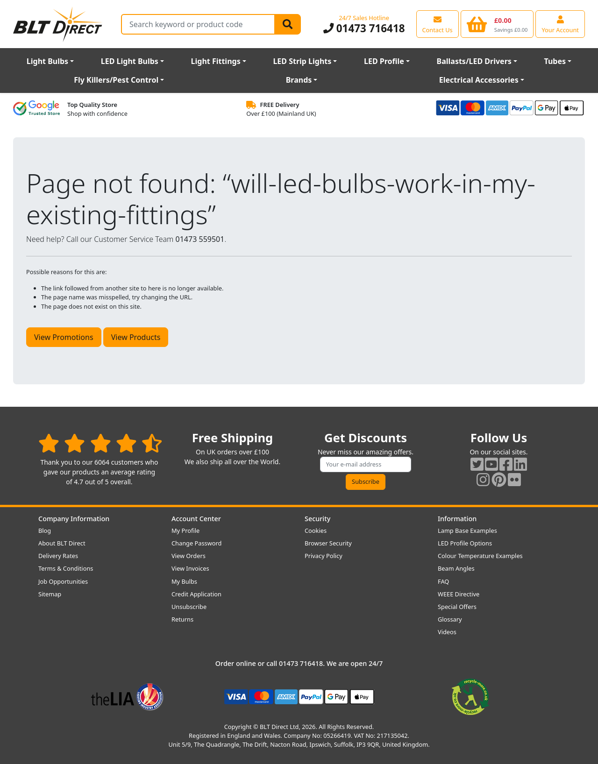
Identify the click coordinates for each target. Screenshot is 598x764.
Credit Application (196, 594)
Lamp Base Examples (467, 530)
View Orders (188, 556)
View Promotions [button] (63, 337)
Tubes (555, 61)
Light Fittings (216, 61)
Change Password (196, 543)
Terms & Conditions (65, 568)
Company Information (73, 518)
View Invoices (190, 568)
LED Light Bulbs (129, 61)
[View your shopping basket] (497, 23)
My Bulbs (184, 581)
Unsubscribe (188, 606)
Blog (44, 530)
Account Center (196, 518)
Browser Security (328, 543)
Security (317, 518)
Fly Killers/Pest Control (116, 80)
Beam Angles (456, 568)
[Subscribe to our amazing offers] (366, 464)
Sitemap (49, 594)
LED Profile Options (465, 543)
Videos (447, 632)
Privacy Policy (323, 556)
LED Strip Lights (302, 61)
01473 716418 (364, 28)
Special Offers (457, 606)
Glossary (450, 619)
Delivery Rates (58, 556)
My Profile (185, 530)
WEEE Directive (458, 594)
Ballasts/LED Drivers (474, 61)
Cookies (316, 530)
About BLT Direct (61, 543)
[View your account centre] (560, 23)
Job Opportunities (63, 581)
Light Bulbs (47, 61)
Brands (299, 80)
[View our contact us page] (437, 23)
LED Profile (384, 61)
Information (457, 518)
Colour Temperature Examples (480, 556)
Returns (182, 619)
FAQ (443, 581)
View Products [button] (136, 337)
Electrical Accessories (479, 80)
